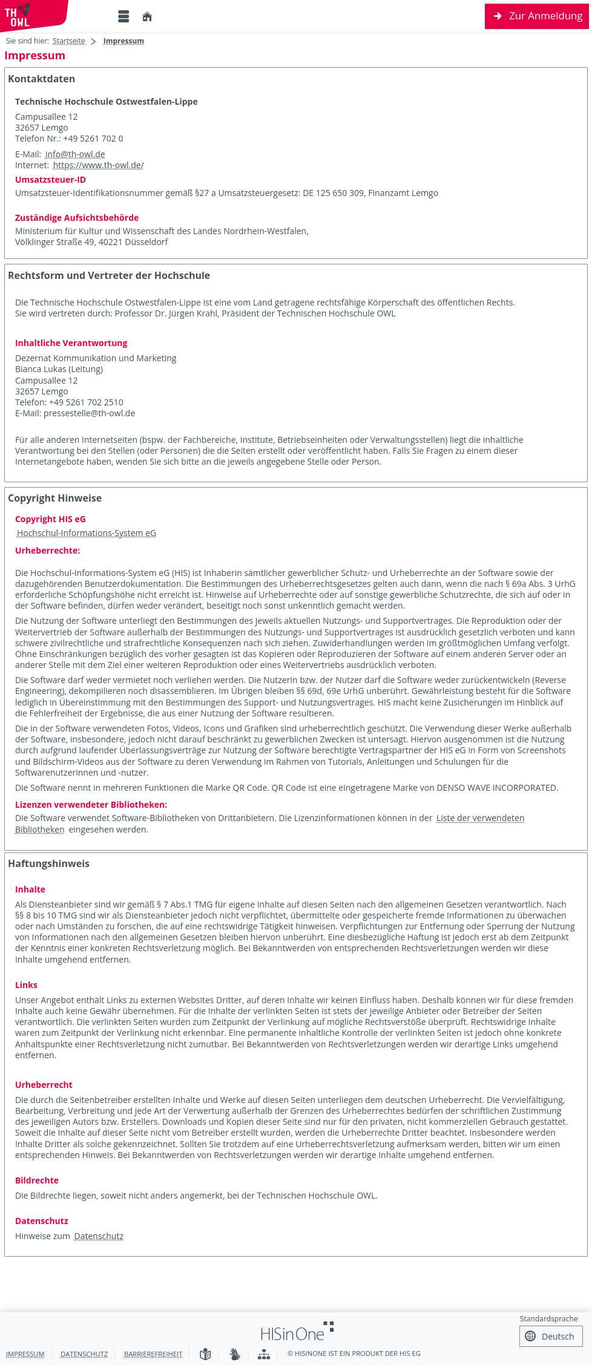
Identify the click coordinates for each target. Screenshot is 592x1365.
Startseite (69, 41)
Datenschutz (98, 1236)
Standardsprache (549, 1319)
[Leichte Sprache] (205, 1355)
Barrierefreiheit (153, 1353)
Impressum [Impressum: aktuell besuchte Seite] (124, 41)
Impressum (25, 1353)
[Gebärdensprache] (235, 1355)
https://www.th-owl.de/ (98, 165)
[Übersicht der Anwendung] (264, 1355)
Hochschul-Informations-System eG (86, 532)
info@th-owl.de (75, 154)
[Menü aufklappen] (123, 16)
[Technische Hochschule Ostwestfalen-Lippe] (54, 16)
